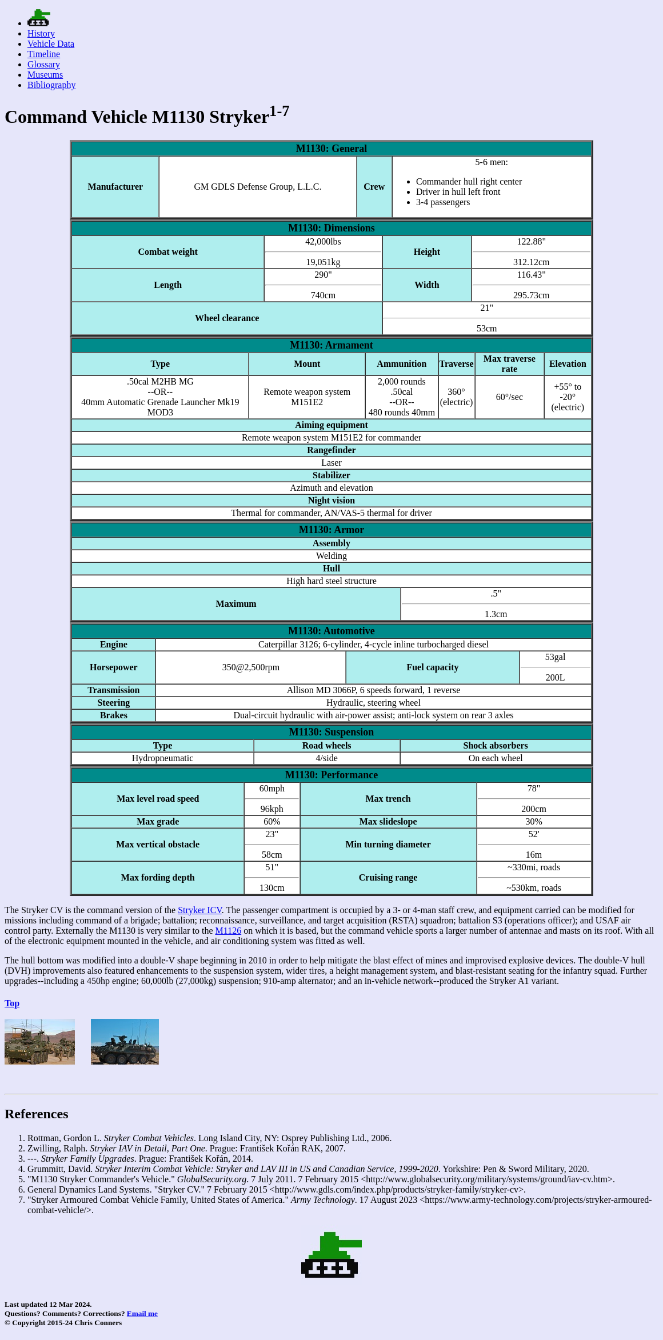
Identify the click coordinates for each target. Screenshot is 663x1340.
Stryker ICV (200, 910)
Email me (142, 1313)
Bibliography (51, 85)
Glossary (43, 64)
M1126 (228, 930)
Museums (45, 74)
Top (12, 1003)
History (41, 33)
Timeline (43, 54)
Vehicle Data (50, 44)
